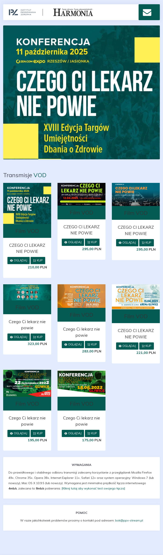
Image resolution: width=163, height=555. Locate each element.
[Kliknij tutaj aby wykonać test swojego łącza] (93, 488)
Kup (38, 260)
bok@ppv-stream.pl (129, 520)
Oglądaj (18, 260)
